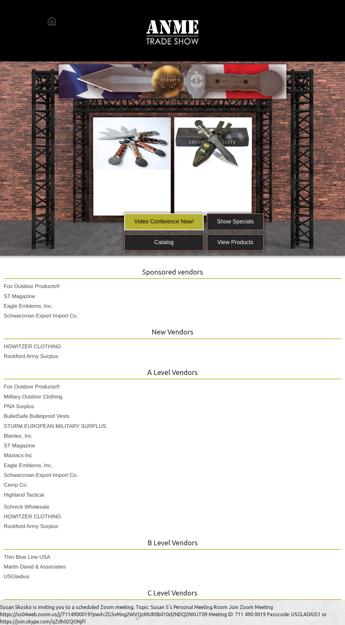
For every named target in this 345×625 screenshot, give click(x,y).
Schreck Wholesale (27, 507)
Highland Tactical (24, 495)
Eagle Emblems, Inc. (28, 306)
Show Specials (235, 221)
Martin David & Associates (34, 567)
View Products (235, 242)
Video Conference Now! (164, 221)
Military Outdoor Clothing (33, 397)
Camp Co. (16, 485)
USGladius (16, 577)
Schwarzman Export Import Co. (41, 316)
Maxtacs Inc (18, 455)
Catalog (164, 242)
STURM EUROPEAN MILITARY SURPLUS (55, 426)
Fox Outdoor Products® (32, 286)
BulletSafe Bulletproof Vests (37, 416)
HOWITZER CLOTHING (32, 347)
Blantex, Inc (18, 436)
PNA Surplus (19, 406)
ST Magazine (19, 296)
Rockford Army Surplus (31, 356)
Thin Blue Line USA (27, 557)
